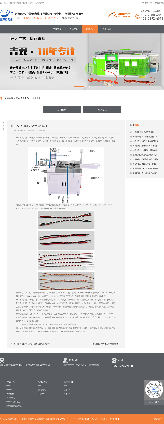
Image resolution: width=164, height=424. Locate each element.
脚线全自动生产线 (14, 406)
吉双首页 (57, 29)
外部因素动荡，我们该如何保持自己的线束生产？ (146, 137)
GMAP (94, 419)
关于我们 (107, 29)
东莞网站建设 (82, 419)
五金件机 (10, 394)
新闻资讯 (90, 29)
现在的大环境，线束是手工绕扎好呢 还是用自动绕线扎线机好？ (146, 173)
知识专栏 (102, 109)
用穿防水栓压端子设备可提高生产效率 (35, 344)
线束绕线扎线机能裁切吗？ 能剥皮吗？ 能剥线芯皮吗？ (146, 159)
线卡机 (9, 390)
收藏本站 (148, 3)
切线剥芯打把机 (13, 402)
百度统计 (114, 419)
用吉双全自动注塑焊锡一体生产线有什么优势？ (146, 164)
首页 (16, 98)
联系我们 (160, 3)
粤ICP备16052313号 (60, 419)
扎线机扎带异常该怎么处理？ (144, 132)
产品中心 (74, 29)
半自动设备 (11, 398)
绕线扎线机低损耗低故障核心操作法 (146, 150)
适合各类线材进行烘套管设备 (106, 344)
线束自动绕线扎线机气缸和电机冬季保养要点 (146, 155)
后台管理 (103, 419)
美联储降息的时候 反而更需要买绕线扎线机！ (146, 168)
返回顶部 (158, 419)
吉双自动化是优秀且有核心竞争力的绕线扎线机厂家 (146, 146)
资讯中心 (25, 98)
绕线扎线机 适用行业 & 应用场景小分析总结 (146, 141)
